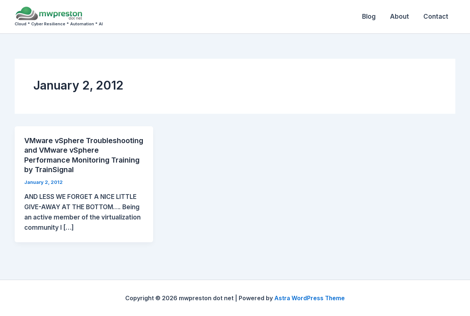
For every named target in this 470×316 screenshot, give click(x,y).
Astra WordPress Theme (309, 297)
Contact (436, 16)
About (402, 16)
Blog (373, 16)
